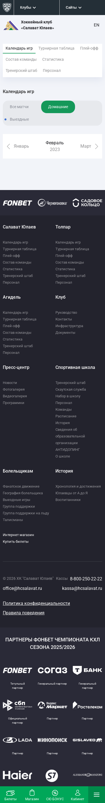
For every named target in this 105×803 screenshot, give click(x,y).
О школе (62, 456)
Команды (63, 409)
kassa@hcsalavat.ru (82, 588)
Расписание (65, 416)
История (62, 423)
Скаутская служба (70, 389)
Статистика (53, 59)
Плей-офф (89, 48)
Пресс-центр (16, 367)
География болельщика (23, 493)
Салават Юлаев (19, 227)
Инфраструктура (69, 326)
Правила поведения (24, 612)
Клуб (60, 297)
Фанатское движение (21, 486)
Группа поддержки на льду (26, 513)
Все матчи (19, 106)
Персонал (52, 70)
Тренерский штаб (21, 70)
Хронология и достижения (78, 486)
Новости (10, 383)
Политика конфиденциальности (36, 603)
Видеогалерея (15, 396)
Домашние (58, 106)
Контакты (63, 319)
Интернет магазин (18, 535)
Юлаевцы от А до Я (71, 493)
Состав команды (21, 59)
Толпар (63, 227)
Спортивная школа (75, 367)
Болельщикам (18, 471)
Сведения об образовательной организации (70, 436)
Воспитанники (68, 500)
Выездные (19, 119)
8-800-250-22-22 (86, 578)
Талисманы (13, 520)
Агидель (12, 297)
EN (96, 25)
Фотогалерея (14, 389)
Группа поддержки (19, 506)
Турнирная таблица (56, 48)
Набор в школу (67, 396)
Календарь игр (19, 48)
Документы (65, 332)
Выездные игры (16, 500)
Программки (13, 403)
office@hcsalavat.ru (22, 588)
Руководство (66, 312)
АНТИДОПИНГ (67, 449)
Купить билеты (16, 541)
